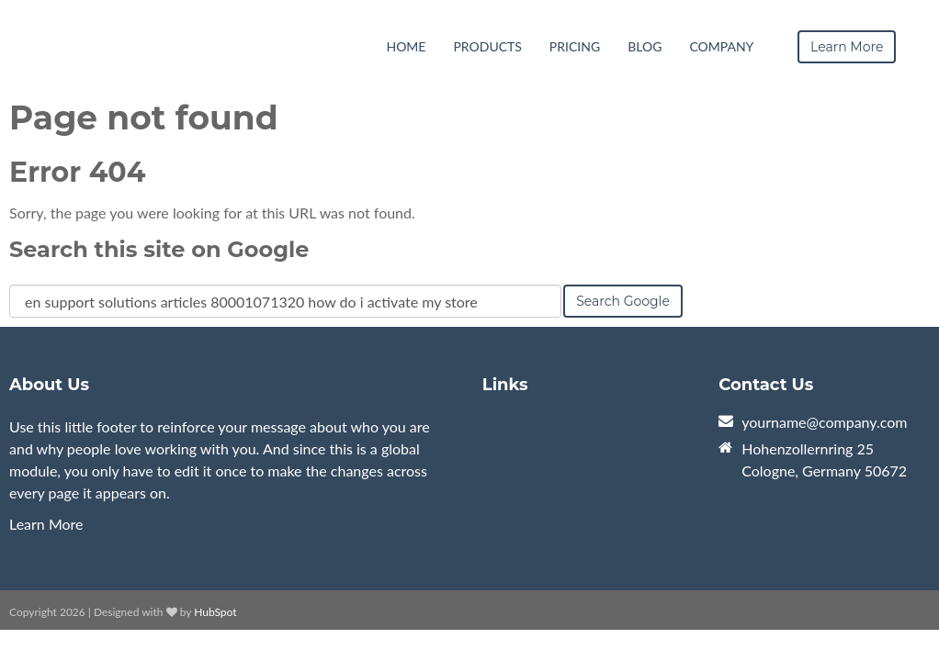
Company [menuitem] (721, 46)
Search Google (623, 301)
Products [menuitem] (487, 46)
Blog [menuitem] (645, 46)
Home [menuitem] (405, 46)
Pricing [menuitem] (574, 46)
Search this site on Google (159, 249)
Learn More (46, 523)
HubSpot (215, 612)
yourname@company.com (824, 422)
